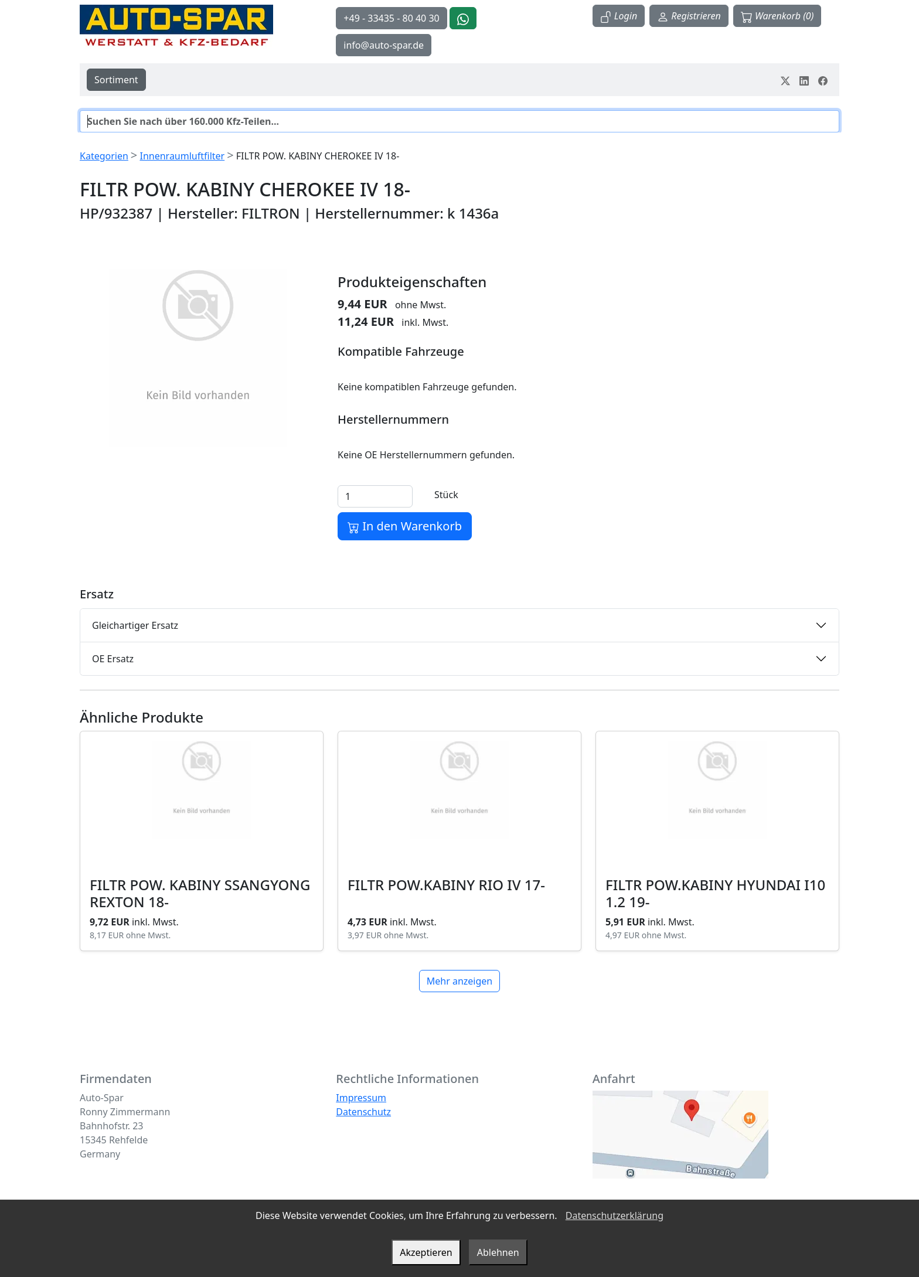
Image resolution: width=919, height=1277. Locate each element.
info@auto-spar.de (383, 45)
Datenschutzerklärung (614, 1215)
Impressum (361, 1097)
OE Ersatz (113, 658)
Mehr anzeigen (459, 981)
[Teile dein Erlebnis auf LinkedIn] (804, 79)
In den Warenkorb (405, 526)
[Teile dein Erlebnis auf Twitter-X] (785, 79)
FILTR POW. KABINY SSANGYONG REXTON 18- (200, 893)
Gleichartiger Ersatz (135, 625)
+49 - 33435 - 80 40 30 (391, 18)
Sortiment (116, 79)
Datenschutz (363, 1111)
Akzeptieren (426, 1252)
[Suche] (459, 121)
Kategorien (104, 155)
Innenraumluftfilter (181, 155)
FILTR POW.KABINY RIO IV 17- (446, 884)
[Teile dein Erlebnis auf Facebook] (823, 79)
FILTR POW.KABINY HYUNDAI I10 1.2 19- (715, 893)
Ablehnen (498, 1252)
